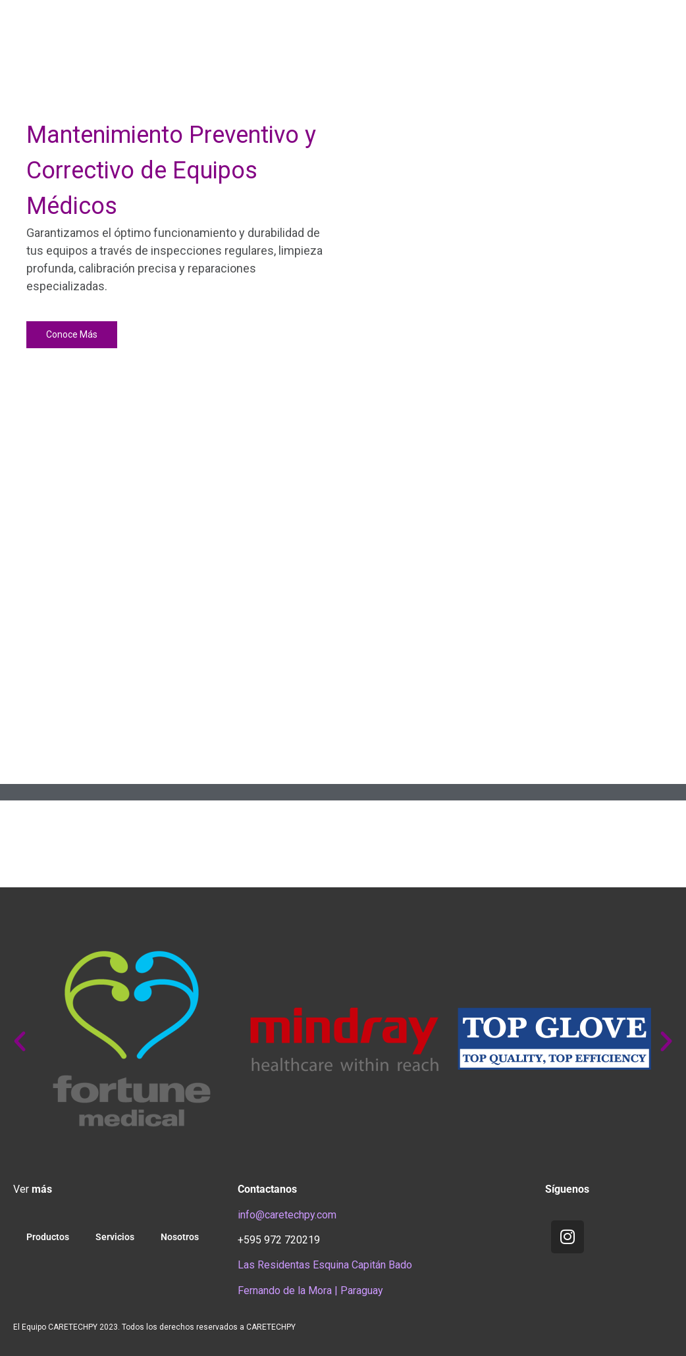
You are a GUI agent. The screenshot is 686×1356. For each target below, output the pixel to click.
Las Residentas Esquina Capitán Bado (325, 1265)
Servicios (114, 1237)
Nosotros (180, 1237)
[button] (20, 233)
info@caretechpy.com (287, 1215)
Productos (47, 1237)
